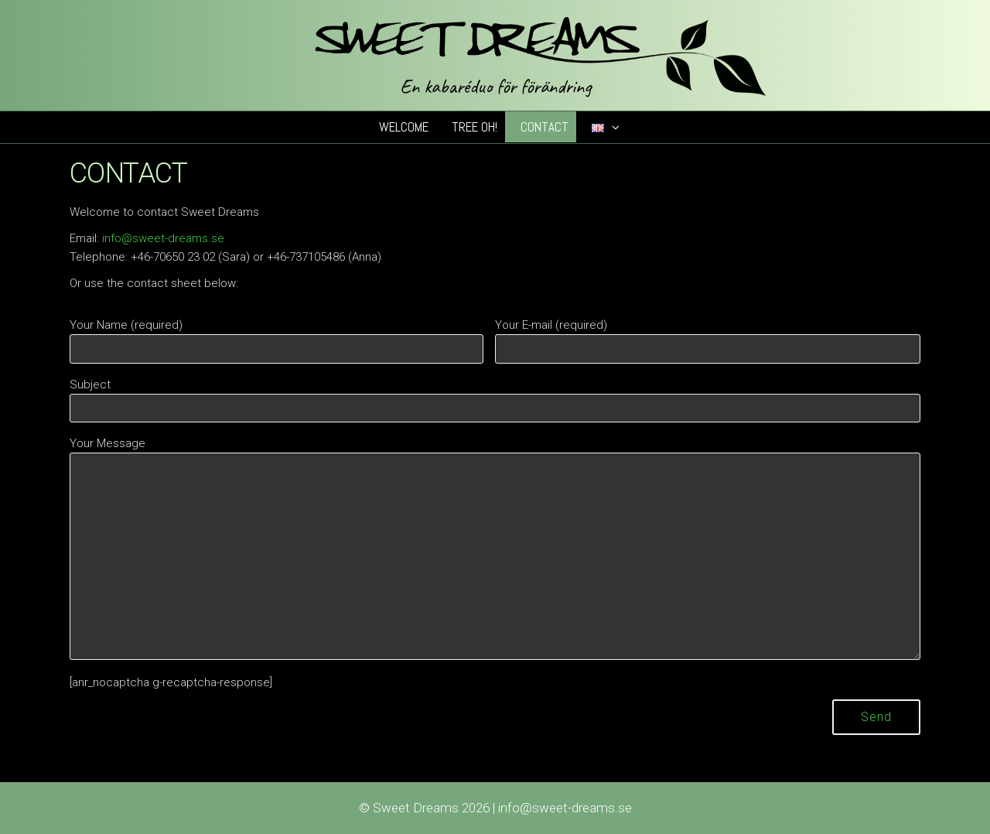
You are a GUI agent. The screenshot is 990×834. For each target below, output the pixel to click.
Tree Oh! (474, 126)
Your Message (495, 548)
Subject (495, 400)
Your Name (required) (276, 341)
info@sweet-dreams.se (163, 238)
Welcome (403, 126)
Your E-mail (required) (707, 341)
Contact (544, 126)
